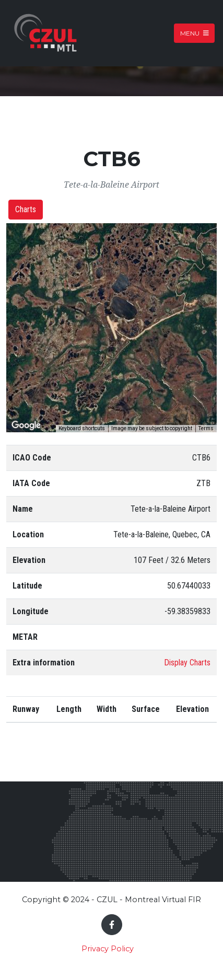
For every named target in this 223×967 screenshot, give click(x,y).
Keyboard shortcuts (81, 428)
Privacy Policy (107, 948)
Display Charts (187, 662)
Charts (25, 209)
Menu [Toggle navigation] (194, 33)
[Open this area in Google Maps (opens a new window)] (26, 425)
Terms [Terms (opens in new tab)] (206, 428)
